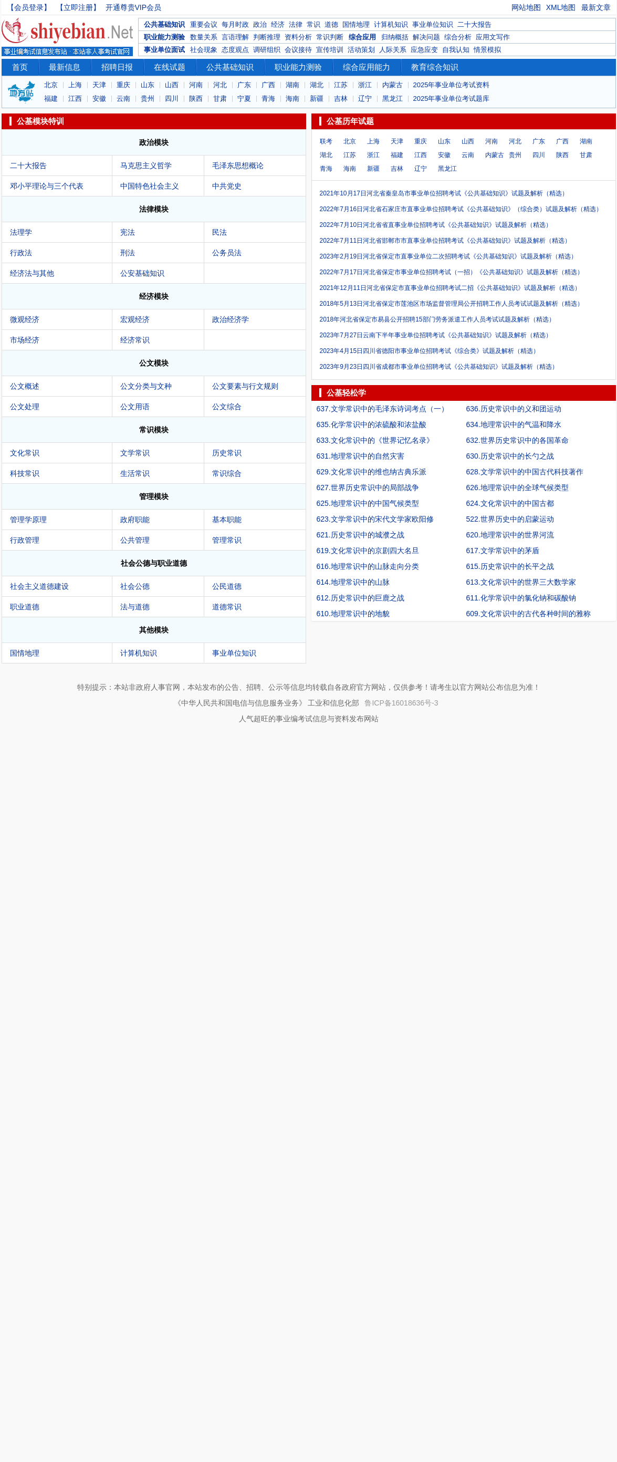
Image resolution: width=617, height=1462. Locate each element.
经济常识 (135, 340)
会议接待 (298, 50)
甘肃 (220, 98)
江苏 (341, 85)
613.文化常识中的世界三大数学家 (521, 582)
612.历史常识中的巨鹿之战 (360, 598)
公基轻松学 (346, 392)
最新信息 (64, 67)
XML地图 (561, 7)
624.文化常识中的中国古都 (510, 503)
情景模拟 (487, 50)
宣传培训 (329, 50)
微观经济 (24, 319)
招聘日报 (117, 67)
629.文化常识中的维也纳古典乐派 (371, 472)
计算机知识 (391, 24)
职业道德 (24, 607)
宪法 (127, 232)
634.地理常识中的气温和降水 (513, 424)
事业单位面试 (164, 50)
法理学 (21, 232)
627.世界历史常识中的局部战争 (368, 487)
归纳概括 (395, 37)
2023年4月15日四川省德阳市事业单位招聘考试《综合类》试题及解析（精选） (430, 351)
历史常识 (227, 453)
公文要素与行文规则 (245, 386)
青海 (268, 98)
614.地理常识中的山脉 (353, 582)
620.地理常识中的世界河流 (510, 535)
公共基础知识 (164, 24)
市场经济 (24, 340)
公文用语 (135, 406)
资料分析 (298, 37)
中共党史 (227, 186)
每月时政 (235, 24)
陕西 (196, 98)
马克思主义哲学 (146, 165)
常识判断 (329, 37)
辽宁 (365, 98)
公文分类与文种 (146, 386)
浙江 (365, 85)
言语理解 (235, 37)
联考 (326, 141)
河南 (196, 85)
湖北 (316, 85)
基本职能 (227, 519)
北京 (51, 85)
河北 (220, 85)
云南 (123, 98)
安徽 (99, 98)
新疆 (316, 98)
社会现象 (203, 50)
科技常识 (24, 473)
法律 (295, 24)
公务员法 (227, 252)
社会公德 (135, 586)
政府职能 (135, 519)
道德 (331, 24)
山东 (147, 85)
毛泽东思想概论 (238, 165)
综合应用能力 (366, 67)
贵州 (147, 98)
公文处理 (24, 406)
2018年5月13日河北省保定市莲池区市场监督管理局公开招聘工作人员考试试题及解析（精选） (452, 303)
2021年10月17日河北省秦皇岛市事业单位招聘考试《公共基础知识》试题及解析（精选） (444, 193)
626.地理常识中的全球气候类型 (517, 487)
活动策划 (361, 50)
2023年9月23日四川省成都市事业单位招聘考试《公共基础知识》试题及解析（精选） (439, 366)
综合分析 (458, 37)
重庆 (123, 85)
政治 (260, 24)
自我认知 (455, 50)
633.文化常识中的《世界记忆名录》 (375, 440)
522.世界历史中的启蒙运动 (510, 519)
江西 (75, 98)
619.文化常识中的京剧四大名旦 (368, 550)
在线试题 (169, 67)
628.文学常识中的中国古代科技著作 (524, 472)
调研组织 (266, 50)
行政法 (21, 252)
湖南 (292, 85)
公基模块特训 (40, 121)
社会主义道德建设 (39, 586)
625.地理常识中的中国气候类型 (368, 503)
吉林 (341, 98)
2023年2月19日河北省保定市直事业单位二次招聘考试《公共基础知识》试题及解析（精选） (449, 256)
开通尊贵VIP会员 (134, 7)
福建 (51, 98)
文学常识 (135, 453)
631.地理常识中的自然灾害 (360, 456)
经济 (278, 24)
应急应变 (424, 50)
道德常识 (227, 607)
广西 (268, 85)
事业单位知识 (432, 24)
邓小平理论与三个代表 (46, 186)
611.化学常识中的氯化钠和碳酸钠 (521, 598)
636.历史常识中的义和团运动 (513, 409)
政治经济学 (230, 319)
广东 (244, 85)
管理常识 (227, 540)
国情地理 (356, 24)
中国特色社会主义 (149, 186)
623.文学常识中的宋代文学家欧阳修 (375, 519)
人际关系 (392, 50)
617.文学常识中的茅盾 (502, 550)
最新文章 (596, 7)
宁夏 (244, 98)
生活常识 (135, 473)
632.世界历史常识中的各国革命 (517, 440)
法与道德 (135, 607)
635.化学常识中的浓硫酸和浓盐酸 (371, 424)
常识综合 (227, 473)
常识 (313, 24)
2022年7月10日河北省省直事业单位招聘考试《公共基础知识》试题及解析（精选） (436, 225)
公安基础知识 (142, 273)
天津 (99, 85)
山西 (172, 85)
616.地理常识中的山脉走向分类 (368, 566)
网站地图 (526, 7)
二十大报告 (474, 24)
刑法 (127, 252)
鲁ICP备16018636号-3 (401, 703)
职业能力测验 (164, 37)
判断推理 (266, 37)
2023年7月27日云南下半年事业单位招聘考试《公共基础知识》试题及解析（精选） (436, 335)
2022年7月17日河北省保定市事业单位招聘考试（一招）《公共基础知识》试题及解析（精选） (452, 272)
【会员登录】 (29, 7)
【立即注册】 (78, 7)
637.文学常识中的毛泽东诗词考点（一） (382, 409)
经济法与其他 (32, 273)
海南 (292, 98)
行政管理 (24, 540)
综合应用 (362, 37)
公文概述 (24, 386)
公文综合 (227, 406)
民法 (219, 232)
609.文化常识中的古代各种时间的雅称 (528, 613)
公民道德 (227, 586)
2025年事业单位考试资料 (451, 85)
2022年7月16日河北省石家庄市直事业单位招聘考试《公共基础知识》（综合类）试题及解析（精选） (461, 209)
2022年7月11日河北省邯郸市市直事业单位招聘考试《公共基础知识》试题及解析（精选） (445, 240)
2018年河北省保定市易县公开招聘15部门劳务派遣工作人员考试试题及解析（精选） (437, 319)
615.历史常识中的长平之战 (510, 566)
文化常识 (24, 453)
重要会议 (203, 24)
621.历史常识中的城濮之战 (360, 535)
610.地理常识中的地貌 (353, 613)
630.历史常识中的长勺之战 (510, 456)
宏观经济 (135, 319)
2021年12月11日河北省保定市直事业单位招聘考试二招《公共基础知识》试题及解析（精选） (450, 288)
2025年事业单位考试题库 (451, 98)
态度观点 (235, 50)
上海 (75, 85)
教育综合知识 (434, 67)
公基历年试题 (350, 121)
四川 (172, 98)
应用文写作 (493, 37)
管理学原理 (28, 519)
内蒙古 (392, 85)
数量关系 (203, 37)
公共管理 (135, 540)
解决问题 (426, 37)
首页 (20, 67)
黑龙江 (392, 98)
